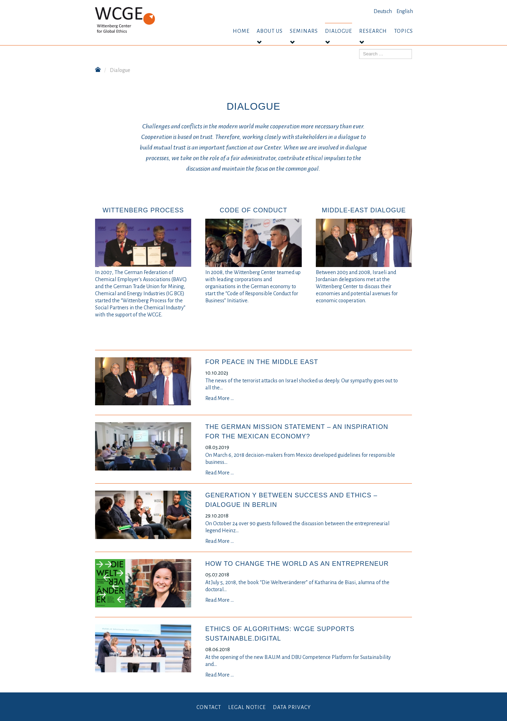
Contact (208, 707)
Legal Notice (247, 707)
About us (270, 31)
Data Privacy (292, 707)
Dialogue (338, 31)
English (404, 11)
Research (373, 31)
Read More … (219, 398)
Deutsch (383, 11)
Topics (403, 31)
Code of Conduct (253, 210)
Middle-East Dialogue (364, 210)
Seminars (304, 31)
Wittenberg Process (143, 210)
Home (241, 31)
